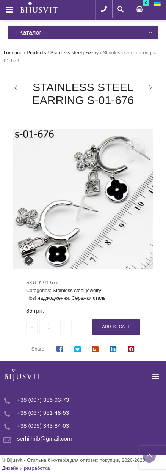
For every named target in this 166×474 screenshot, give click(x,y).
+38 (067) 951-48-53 (43, 412)
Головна (13, 52)
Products (36, 52)
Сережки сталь (89, 298)
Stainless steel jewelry (74, 52)
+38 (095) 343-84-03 (43, 425)
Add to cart (116, 326)
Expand (28, 260)
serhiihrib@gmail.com (44, 438)
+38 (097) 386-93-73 (43, 400)
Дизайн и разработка (26, 468)
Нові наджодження (47, 298)
